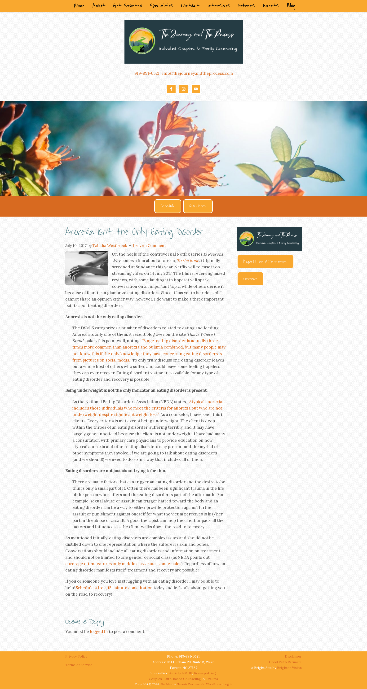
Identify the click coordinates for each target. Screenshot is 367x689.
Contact (250, 278)
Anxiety (175, 673)
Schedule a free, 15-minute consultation (114, 587)
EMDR (187, 673)
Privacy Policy (76, 656)
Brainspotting (205, 673)
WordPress (213, 684)
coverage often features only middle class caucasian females (123, 563)
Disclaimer (293, 656)
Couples (155, 679)
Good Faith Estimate (285, 662)
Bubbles (166, 684)
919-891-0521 (146, 73)
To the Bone (188, 260)
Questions (198, 206)
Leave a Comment (149, 245)
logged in (99, 631)
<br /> (269, 342)
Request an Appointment (265, 261)
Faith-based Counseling (182, 679)
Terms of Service (78, 665)
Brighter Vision (289, 668)
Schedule (168, 206)
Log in (227, 684)
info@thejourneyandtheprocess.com (197, 73)
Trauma (212, 679)
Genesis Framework (190, 684)
